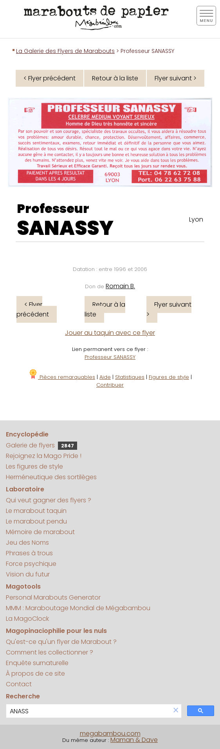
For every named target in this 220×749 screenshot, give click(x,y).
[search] (88, 711)
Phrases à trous (29, 553)
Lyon (196, 219)
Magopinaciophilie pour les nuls (56, 630)
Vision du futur (28, 574)
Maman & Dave (134, 739)
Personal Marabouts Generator (53, 597)
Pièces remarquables (61, 377)
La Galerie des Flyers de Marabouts (65, 51)
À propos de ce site (35, 673)
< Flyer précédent (49, 78)
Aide (105, 377)
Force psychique (31, 563)
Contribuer (110, 385)
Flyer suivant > (176, 78)
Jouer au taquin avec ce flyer (110, 332)
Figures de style (169, 377)
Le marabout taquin (36, 510)
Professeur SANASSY (110, 357)
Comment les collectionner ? (49, 652)
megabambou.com (110, 733)
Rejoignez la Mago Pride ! (43, 455)
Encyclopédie (27, 434)
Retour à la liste (115, 78)
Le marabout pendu (36, 521)
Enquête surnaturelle (37, 662)
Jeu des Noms (27, 542)
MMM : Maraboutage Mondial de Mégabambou (78, 608)
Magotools (23, 586)
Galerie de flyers (41, 445)
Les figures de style (34, 466)
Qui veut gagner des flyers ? (48, 500)
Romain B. (120, 286)
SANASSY (65, 228)
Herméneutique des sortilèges (51, 477)
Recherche (23, 696)
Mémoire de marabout (40, 531)
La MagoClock (27, 618)
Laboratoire (25, 489)
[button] (175, 710)
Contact (19, 684)
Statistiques (129, 377)
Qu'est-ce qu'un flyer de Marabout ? (61, 641)
